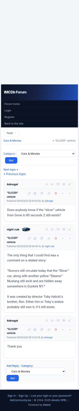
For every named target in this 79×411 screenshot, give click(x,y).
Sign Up (23, 395)
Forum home (12, 103)
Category (9, 153)
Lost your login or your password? (51, 395)
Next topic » (11, 169)
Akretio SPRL (59, 400)
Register (9, 117)
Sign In (12, 395)
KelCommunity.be (21, 400)
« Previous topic (15, 174)
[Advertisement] (39, 42)
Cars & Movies (12, 140)
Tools (11, 133)
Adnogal (12, 184)
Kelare (47, 404)
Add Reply (13, 365)
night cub (13, 229)
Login (7, 110)
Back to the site (13, 123)
